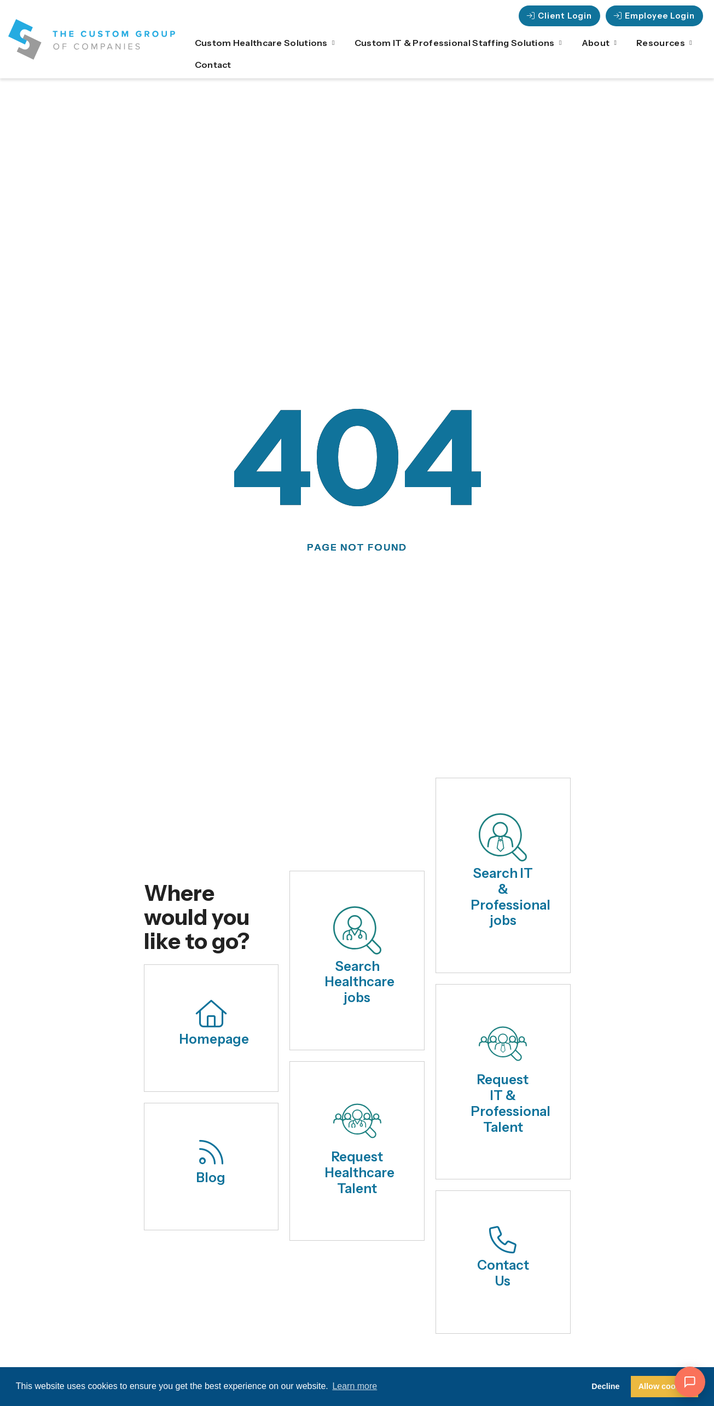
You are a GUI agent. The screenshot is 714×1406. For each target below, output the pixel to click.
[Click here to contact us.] (502, 1239)
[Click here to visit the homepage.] (91, 39)
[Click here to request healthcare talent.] (357, 1121)
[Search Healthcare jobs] (357, 930)
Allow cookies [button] (664, 1386)
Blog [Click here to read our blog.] (210, 1177)
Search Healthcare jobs (359, 982)
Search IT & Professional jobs (510, 896)
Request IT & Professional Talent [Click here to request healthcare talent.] (510, 1103)
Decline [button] (605, 1386)
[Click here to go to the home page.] (211, 1013)
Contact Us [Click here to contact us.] (503, 1273)
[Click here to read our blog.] (211, 1152)
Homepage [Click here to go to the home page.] (214, 1039)
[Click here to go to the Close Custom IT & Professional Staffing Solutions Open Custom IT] (561, 42)
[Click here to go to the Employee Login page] (654, 15)
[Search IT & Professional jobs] (503, 837)
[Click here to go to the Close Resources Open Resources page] (691, 42)
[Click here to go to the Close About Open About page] (615, 42)
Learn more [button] (354, 1386)
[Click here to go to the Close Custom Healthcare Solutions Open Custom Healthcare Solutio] (333, 42)
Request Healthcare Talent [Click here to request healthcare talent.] (359, 1172)
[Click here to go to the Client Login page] (559, 15)
